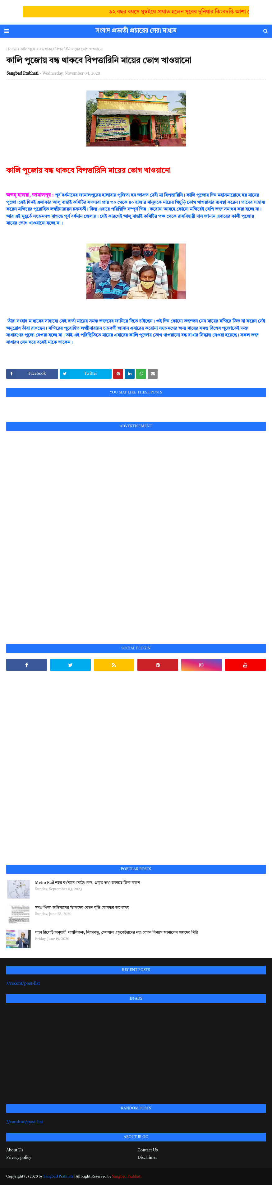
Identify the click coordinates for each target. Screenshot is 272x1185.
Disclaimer (147, 1158)
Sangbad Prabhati (23, 74)
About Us (14, 1150)
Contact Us (148, 1150)
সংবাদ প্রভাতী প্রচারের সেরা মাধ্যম (136, 31)
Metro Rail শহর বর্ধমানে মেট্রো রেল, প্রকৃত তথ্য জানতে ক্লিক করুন (87, 883)
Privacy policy (18, 1158)
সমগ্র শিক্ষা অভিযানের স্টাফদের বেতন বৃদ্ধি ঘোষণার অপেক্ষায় (82, 908)
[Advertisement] (52, 530)
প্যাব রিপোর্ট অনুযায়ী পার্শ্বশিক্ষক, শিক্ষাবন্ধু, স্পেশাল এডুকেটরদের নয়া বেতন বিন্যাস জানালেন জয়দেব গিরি (116, 933)
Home (11, 49)
